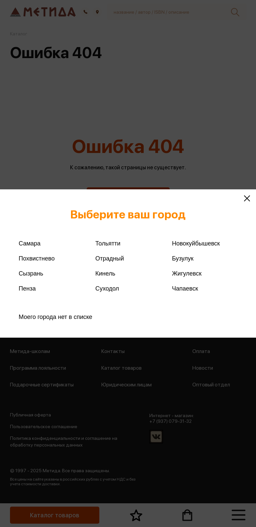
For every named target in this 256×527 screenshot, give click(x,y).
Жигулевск (187, 273)
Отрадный (109, 258)
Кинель (105, 273)
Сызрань (31, 273)
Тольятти (107, 243)
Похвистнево (37, 258)
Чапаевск (185, 288)
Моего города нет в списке (55, 317)
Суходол (107, 288)
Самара (30, 243)
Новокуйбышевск (196, 243)
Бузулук (182, 258)
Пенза (27, 288)
